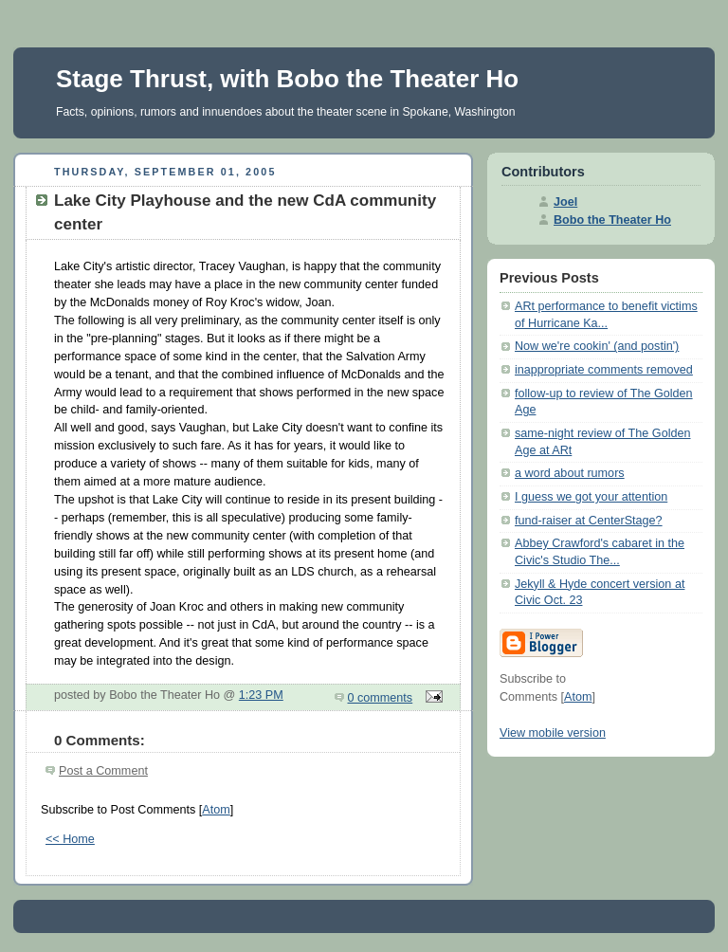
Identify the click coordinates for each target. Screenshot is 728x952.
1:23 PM (261, 695)
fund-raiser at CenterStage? (589, 520)
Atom (215, 809)
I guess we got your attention (591, 496)
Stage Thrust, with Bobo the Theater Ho (287, 78)
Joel (565, 202)
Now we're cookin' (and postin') (597, 346)
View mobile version (553, 733)
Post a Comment (103, 771)
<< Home (70, 839)
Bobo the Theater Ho (612, 220)
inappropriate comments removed (604, 369)
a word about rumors (570, 473)
